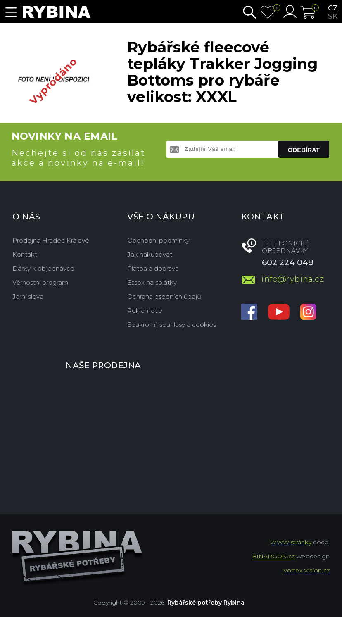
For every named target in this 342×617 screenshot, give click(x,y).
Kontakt (24, 254)
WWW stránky (290, 542)
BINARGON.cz (273, 556)
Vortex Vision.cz (306, 570)
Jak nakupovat (149, 254)
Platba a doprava (153, 268)
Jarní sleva (27, 296)
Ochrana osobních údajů (164, 296)
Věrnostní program (40, 282)
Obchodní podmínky (158, 240)
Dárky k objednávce (43, 268)
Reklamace (144, 310)
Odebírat (304, 149)
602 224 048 (288, 262)
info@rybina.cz (292, 279)
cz (333, 8)
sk (332, 16)
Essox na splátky (152, 282)
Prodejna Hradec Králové (50, 240)
